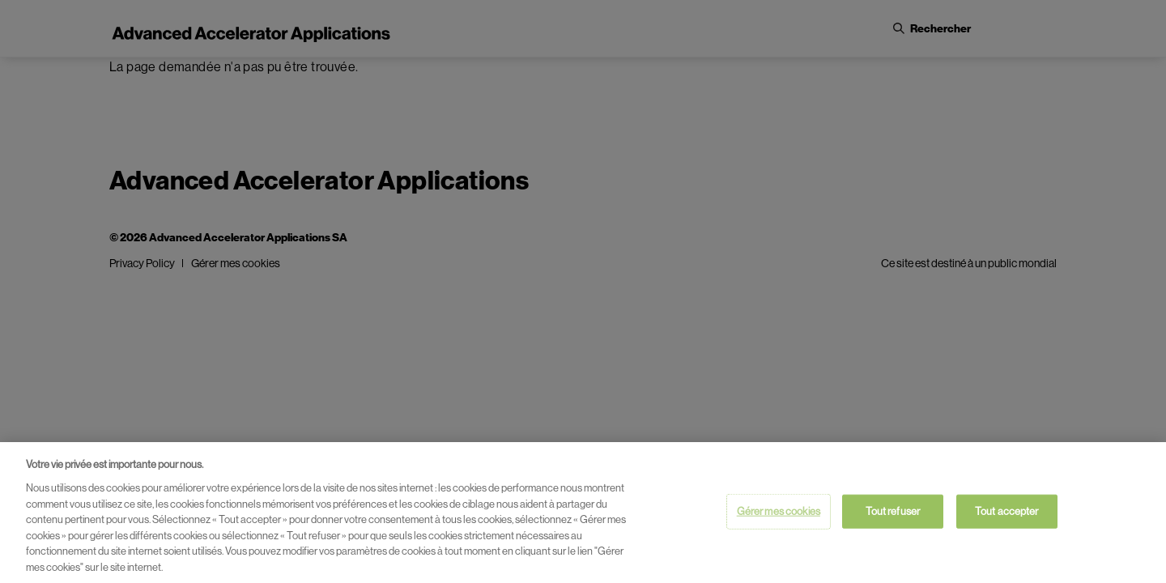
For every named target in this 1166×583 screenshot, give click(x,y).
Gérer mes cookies (778, 514)
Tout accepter (1007, 514)
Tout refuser (893, 514)
